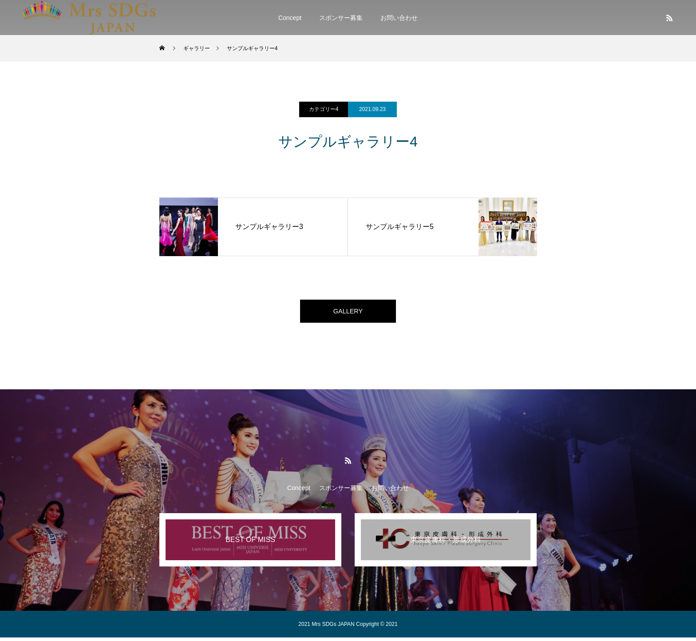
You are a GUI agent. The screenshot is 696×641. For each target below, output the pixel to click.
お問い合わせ (399, 17)
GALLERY (348, 313)
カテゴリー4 (324, 109)
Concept (289, 17)
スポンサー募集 (341, 17)
